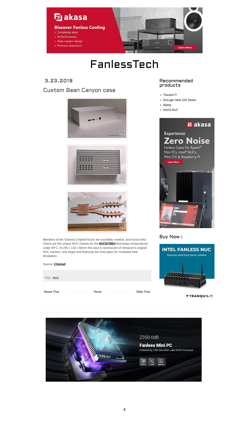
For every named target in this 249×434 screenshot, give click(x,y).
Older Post (143, 291)
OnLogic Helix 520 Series (179, 100)
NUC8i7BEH (107, 243)
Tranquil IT (170, 94)
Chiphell (60, 264)
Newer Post (51, 291)
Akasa (167, 105)
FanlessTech (124, 65)
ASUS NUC (170, 109)
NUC (56, 278)
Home (98, 291)
